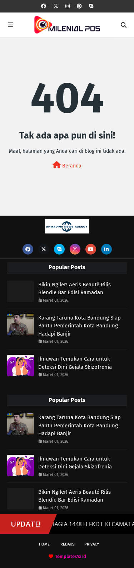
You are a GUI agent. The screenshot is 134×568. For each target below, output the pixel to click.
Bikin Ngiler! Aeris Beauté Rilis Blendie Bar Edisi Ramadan (74, 288)
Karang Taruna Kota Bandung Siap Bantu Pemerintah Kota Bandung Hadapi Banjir (79, 326)
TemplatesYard (70, 556)
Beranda (67, 165)
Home (44, 544)
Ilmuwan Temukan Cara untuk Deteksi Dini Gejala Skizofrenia (75, 363)
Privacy (91, 544)
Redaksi (67, 544)
